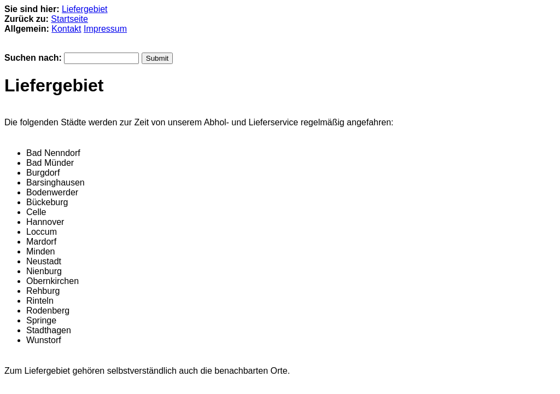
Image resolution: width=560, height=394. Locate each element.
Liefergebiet (85, 9)
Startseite (69, 19)
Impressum (105, 28)
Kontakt (66, 28)
